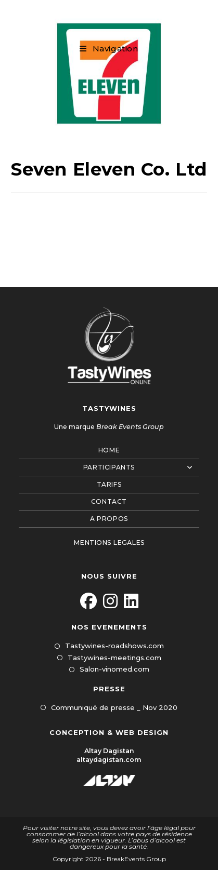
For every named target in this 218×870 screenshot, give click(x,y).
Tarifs (109, 484)
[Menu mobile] (109, 48)
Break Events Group (130, 427)
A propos (109, 519)
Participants (141, 467)
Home (109, 450)
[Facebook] (88, 601)
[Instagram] (110, 601)
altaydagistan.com (109, 760)
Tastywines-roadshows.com (114, 645)
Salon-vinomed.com (114, 669)
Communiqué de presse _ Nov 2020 (114, 707)
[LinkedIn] (131, 601)
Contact (109, 501)
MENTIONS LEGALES (109, 542)
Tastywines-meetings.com (114, 657)
